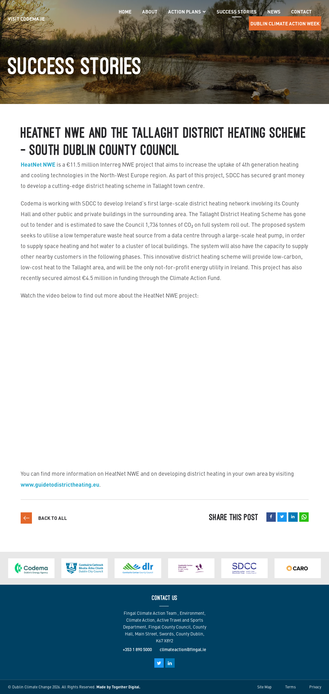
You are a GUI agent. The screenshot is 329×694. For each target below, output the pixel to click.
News (273, 11)
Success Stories (237, 11)
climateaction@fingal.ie (183, 649)
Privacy (315, 686)
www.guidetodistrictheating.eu (60, 484)
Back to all (52, 518)
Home (125, 11)
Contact (301, 11)
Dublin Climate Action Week (285, 23)
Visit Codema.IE (26, 18)
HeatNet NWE (38, 164)
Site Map (264, 686)
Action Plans (187, 12)
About (149, 11)
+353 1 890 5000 (137, 649)
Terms (290, 686)
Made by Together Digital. (118, 687)
